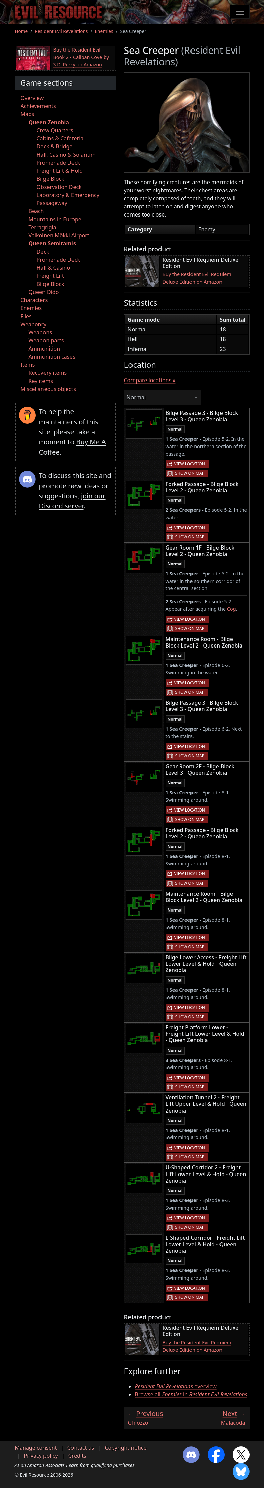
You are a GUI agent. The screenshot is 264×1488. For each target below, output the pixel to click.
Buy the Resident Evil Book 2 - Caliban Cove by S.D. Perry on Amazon (81, 56)
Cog (231, 609)
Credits (77, 1455)
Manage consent (36, 1447)
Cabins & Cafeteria (60, 138)
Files (26, 316)
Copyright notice (125, 1447)
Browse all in (191, 1394)
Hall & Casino (53, 267)
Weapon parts (46, 340)
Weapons (40, 332)
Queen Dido (44, 292)
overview (176, 1386)
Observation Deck (59, 187)
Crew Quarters (55, 130)
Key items (41, 381)
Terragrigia (42, 227)
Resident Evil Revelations (61, 31)
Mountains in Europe (55, 219)
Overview (32, 98)
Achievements (38, 106)
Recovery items (48, 372)
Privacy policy (41, 1455)
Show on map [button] (189, 473)
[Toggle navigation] (240, 12)
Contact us (80, 1447)
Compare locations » (150, 380)
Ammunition (44, 348)
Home (21, 31)
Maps (27, 114)
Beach (36, 211)
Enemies (104, 31)
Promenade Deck (58, 162)
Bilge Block (50, 179)
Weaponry (34, 324)
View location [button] (189, 464)
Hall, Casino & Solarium (66, 154)
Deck (43, 251)
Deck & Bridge (55, 146)
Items (28, 364)
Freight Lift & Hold (60, 170)
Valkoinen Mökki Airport (59, 235)
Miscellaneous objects (48, 389)
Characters (34, 300)
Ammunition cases (52, 356)
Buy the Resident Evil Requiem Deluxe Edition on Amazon (197, 278)
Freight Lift (50, 275)
